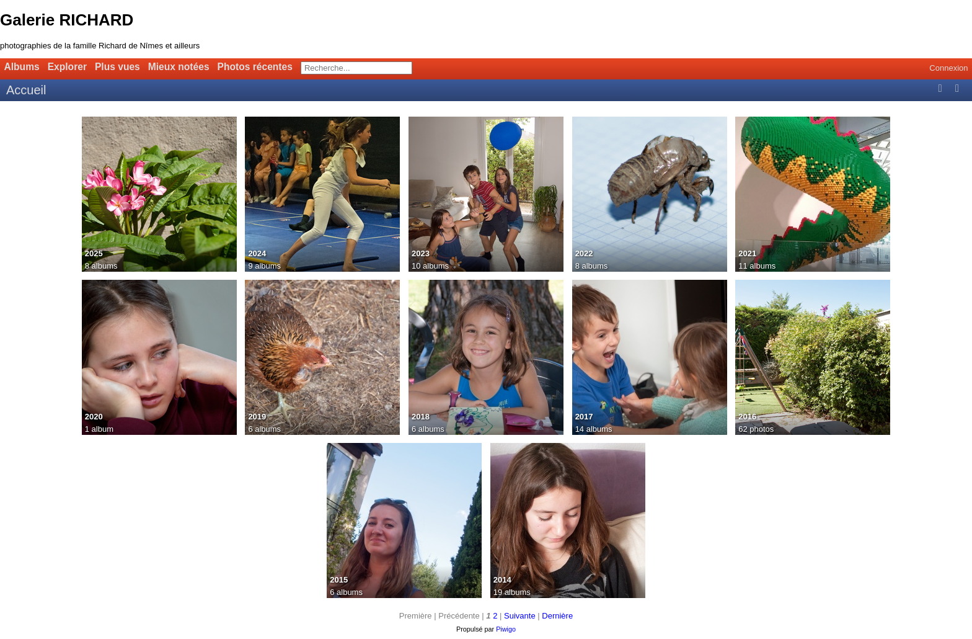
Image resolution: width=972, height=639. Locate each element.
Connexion (948, 68)
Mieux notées (179, 66)
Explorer (67, 66)
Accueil (26, 90)
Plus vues (117, 66)
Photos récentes (255, 66)
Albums (22, 66)
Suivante (520, 615)
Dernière (557, 615)
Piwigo (506, 629)
